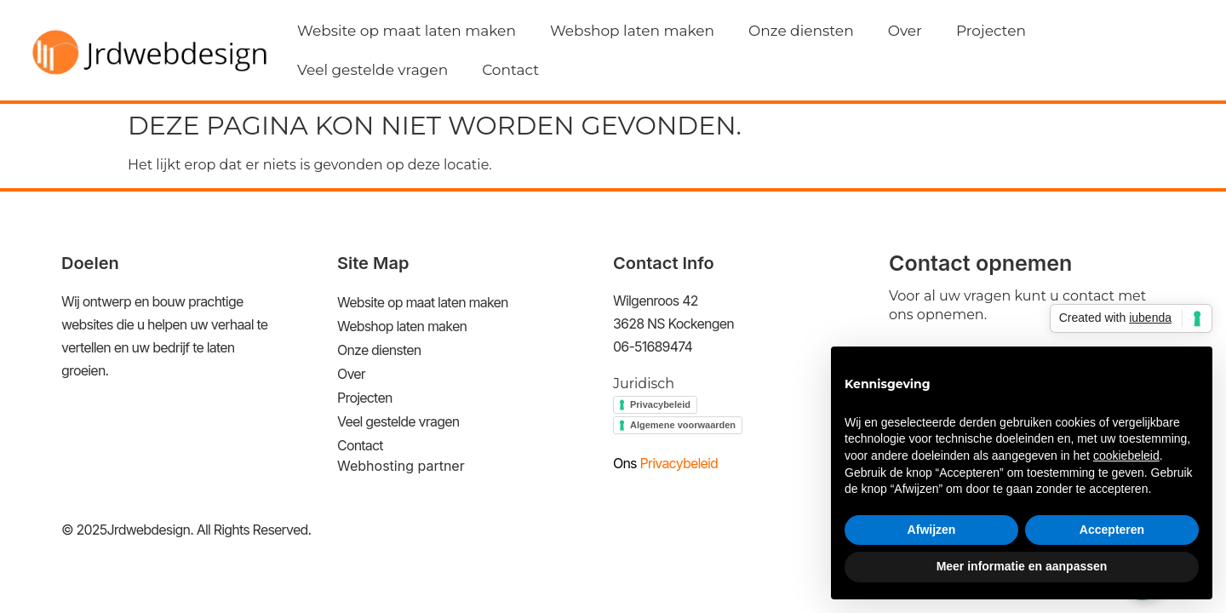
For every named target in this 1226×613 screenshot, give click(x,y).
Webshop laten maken (632, 30)
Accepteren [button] (1112, 529)
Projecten (991, 30)
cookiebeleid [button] (1126, 455)
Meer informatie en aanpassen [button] (1022, 566)
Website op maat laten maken (406, 30)
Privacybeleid (660, 404)
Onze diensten (801, 30)
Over (905, 30)
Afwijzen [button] (932, 529)
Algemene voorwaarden (683, 425)
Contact (510, 69)
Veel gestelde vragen (372, 69)
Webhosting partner (401, 465)
